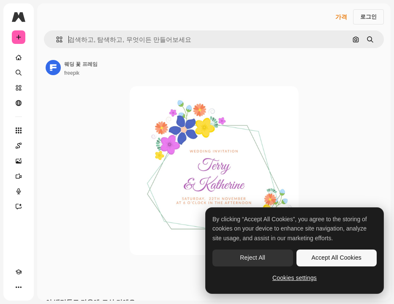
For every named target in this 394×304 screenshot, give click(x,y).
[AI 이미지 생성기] (18, 161)
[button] (56, 39)
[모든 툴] (18, 130)
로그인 (368, 17)
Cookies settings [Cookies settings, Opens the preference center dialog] (294, 277)
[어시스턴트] (18, 206)
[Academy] (18, 272)
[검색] (18, 72)
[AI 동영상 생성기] (18, 176)
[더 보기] (18, 287)
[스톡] (18, 88)
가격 (341, 17)
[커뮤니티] (18, 103)
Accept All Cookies (336, 257)
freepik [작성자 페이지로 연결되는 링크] (71, 73)
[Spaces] (18, 145)
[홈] (18, 57)
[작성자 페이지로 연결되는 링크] (53, 67)
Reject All (252, 257)
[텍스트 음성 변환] (18, 191)
